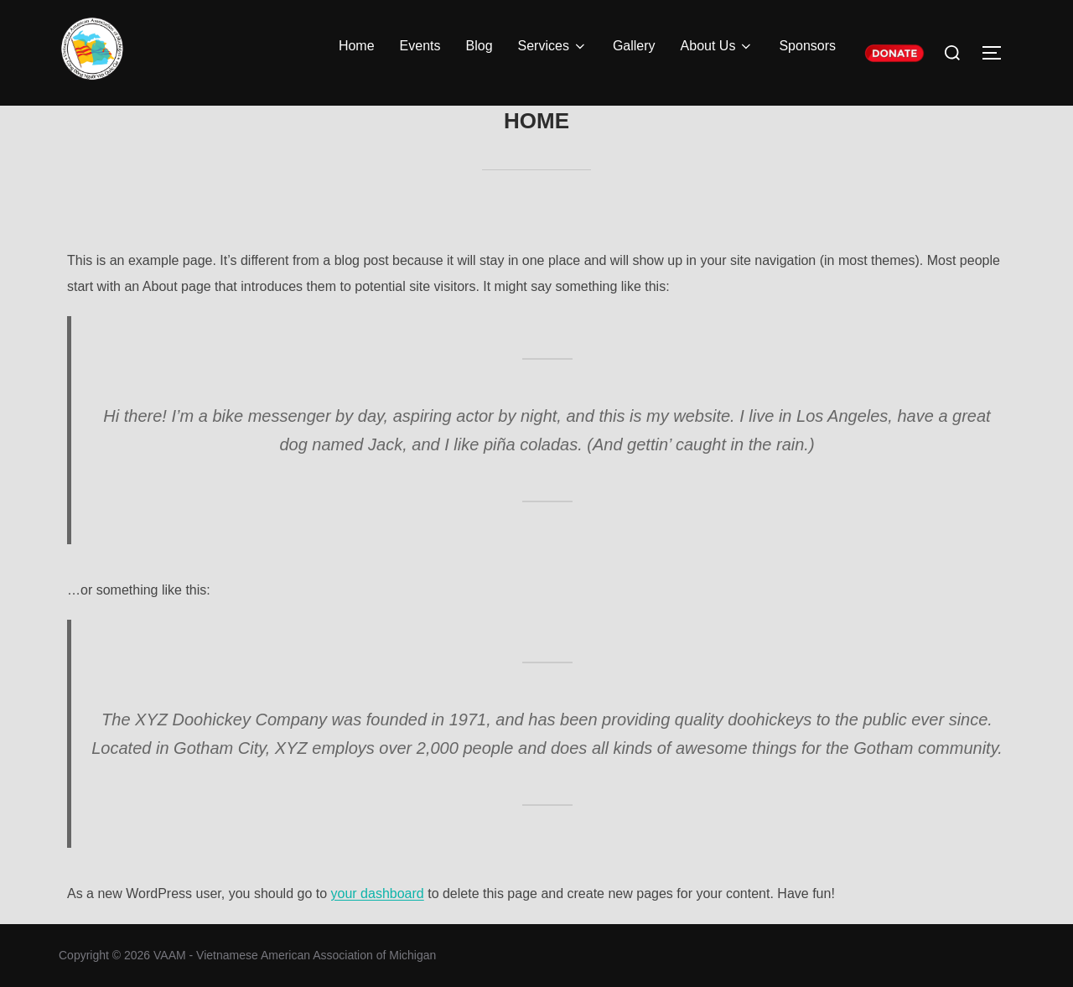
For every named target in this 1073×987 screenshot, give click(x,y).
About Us (717, 46)
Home (357, 46)
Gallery (634, 46)
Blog (479, 46)
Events (420, 46)
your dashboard (377, 893)
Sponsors (807, 46)
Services (553, 46)
